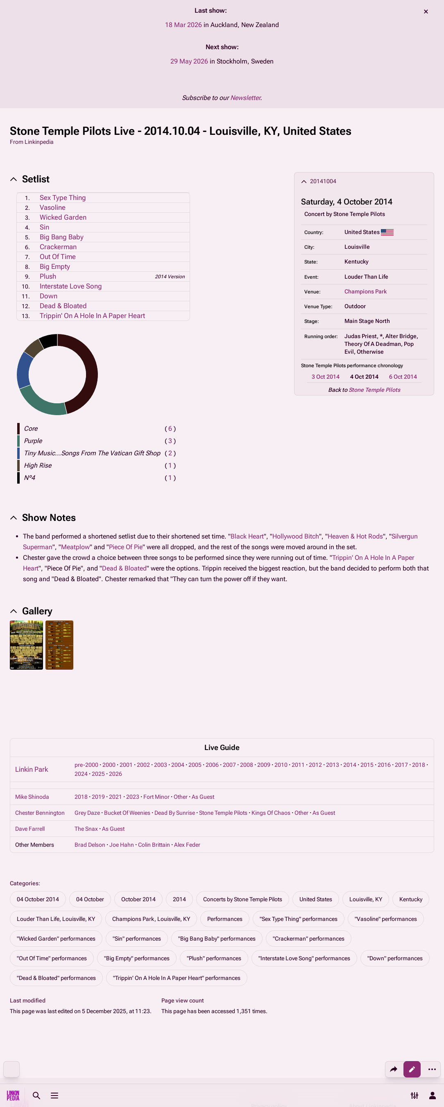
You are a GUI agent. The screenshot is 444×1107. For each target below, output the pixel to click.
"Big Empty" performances (137, 902)
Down (48, 296)
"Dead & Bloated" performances (56, 922)
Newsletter (245, 98)
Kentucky (410, 843)
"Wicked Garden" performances (56, 883)
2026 (115, 718)
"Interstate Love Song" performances (304, 902)
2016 (384, 709)
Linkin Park (31, 713)
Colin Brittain (154, 789)
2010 (281, 709)
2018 (418, 709)
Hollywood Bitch (295, 536)
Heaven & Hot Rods (355, 536)
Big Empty (55, 266)
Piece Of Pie (126, 547)
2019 (98, 741)
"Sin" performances (137, 883)
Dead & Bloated (63, 306)
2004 (177, 709)
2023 (132, 741)
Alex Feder (187, 789)
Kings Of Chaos (270, 757)
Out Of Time (58, 256)
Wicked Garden (63, 217)
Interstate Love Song (71, 286)
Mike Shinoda (32, 741)
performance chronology (375, 365)
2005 (195, 709)
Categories (24, 827)
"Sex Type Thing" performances (299, 863)
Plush (48, 276)
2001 (126, 709)
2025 (98, 718)
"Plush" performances (214, 902)
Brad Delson (90, 789)
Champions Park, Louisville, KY (151, 863)
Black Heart (247, 536)
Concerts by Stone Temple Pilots (242, 843)
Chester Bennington (40, 757)
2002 (143, 709)
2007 (229, 709)
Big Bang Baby (62, 237)
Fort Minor (156, 741)
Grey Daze (87, 757)
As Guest (203, 741)
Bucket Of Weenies (127, 757)
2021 (115, 741)
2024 (81, 718)
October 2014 (138, 843)
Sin (44, 227)
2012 (315, 709)
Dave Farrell (30, 773)
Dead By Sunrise (174, 757)
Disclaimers (266, 1066)
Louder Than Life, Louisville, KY (56, 863)
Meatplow (75, 547)
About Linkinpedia (372, 1050)
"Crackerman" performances (308, 883)
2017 (401, 709)
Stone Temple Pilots (359, 214)
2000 (109, 709)
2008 (246, 709)
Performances (224, 863)
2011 (298, 709)
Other (181, 741)
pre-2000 (86, 709)
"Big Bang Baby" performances (217, 883)
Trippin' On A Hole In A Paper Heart (92, 315)
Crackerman (58, 247)
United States (315, 843)
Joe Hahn (121, 789)
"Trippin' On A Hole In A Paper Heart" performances (176, 922)
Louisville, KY (365, 843)
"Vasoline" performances (386, 863)
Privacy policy (269, 1050)
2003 (160, 709)
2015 (367, 709)
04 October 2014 (38, 843)
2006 (212, 709)
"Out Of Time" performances (52, 902)
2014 (349, 709)
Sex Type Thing (63, 197)
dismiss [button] (426, 11)
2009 (263, 709)
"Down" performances (395, 902)
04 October (90, 843)
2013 (332, 709)
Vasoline (53, 207)
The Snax (86, 773)
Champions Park (365, 291)
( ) (170, 428)
